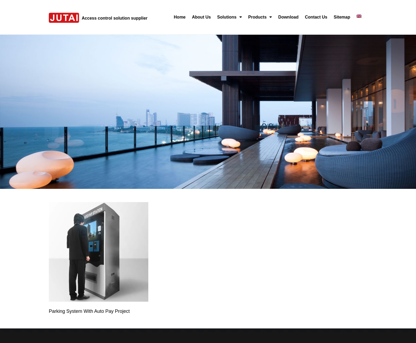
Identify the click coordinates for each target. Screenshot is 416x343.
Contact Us (316, 17)
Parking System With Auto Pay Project (89, 311)
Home (179, 17)
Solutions (229, 17)
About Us (201, 17)
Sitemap (342, 17)
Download (288, 17)
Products (260, 17)
